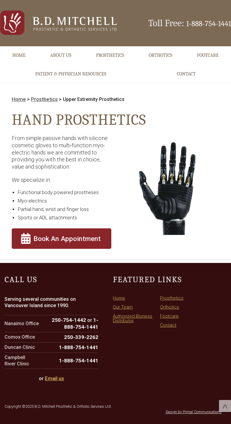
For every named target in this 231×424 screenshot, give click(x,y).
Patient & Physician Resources (70, 71)
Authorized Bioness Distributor (133, 311)
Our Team (123, 300)
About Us (60, 53)
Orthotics (160, 53)
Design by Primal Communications (193, 403)
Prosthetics (110, 53)
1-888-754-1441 (202, 22)
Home (19, 53)
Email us (54, 370)
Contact (186, 71)
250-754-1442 (71, 313)
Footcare (208, 53)
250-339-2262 (83, 330)
